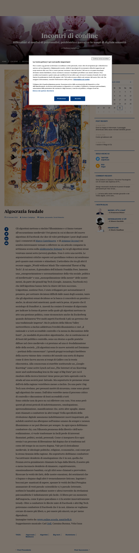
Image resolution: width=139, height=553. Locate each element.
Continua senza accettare (101, 58)
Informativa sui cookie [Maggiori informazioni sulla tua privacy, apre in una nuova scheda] (82, 79)
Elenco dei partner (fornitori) (43, 91)
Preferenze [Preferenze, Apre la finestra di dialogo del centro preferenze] (61, 98)
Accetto (78, 98)
